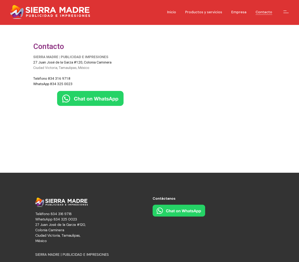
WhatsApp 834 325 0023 (52, 84)
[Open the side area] (286, 12)
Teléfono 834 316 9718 (51, 78)
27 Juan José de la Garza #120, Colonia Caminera (72, 62)
